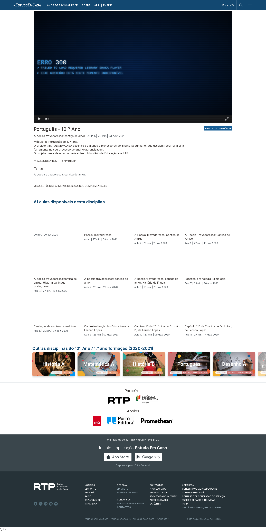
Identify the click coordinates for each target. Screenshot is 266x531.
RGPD (185, 503)
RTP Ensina (91, 503)
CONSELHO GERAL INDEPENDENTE (199, 489)
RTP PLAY (122, 485)
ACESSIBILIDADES (45, 160)
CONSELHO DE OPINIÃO (194, 492)
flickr (56, 504)
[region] (133, 67)
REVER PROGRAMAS (127, 492)
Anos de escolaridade (62, 5)
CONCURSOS (124, 499)
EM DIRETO (122, 489)
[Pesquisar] (241, 5)
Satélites (155, 503)
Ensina (107, 5)
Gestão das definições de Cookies (201, 507)
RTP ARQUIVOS (93, 500)
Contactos (124, 507)
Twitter (41, 504)
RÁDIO (88, 496)
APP (96, 5)
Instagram (46, 504)
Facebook (35, 504)
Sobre (86, 5)
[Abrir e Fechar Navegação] (249, 5)
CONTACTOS (156, 485)
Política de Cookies (121, 519)
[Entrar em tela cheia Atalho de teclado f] (227, 119)
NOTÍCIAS (90, 485)
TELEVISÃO (90, 492)
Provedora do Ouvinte (163, 496)
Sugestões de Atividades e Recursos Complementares (70, 185)
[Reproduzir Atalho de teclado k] (39, 119)
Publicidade (162, 519)
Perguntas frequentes (130, 503)
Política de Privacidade (96, 519)
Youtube (51, 504)
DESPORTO (90, 489)
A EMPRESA (188, 485)
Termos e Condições (143, 519)
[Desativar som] (47, 119)
